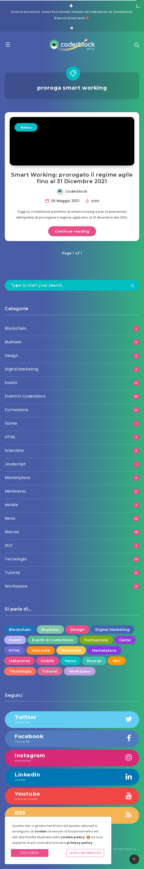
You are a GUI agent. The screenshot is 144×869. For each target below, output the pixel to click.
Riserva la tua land (69, 18)
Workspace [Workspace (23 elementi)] (80, 671)
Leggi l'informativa (85, 853)
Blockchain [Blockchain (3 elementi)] (20, 629)
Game (11, 423)
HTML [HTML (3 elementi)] (14, 650)
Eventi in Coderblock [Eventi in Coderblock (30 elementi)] (52, 640)
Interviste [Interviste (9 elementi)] (40, 650)
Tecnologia (16, 559)
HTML (10, 437)
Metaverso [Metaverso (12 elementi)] (19, 660)
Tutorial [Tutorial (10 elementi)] (50, 671)
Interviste (14, 450)
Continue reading (72, 231)
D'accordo (29, 853)
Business (13, 342)
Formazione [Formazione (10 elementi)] (96, 640)
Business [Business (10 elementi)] (50, 629)
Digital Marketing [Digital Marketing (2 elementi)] (112, 629)
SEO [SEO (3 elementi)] (117, 660)
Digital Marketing (21, 369)
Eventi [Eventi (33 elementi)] (15, 640)
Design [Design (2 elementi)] (77, 629)
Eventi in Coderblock (25, 396)
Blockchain (15, 328)
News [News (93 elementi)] (70, 660)
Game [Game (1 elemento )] (125, 640)
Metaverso (15, 491)
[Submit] (132, 286)
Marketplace (17, 477)
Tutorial (12, 572)
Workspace (16, 586)
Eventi (11, 382)
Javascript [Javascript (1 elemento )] (71, 650)
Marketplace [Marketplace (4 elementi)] (104, 650)
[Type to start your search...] (72, 285)
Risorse (12, 532)
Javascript (15, 464)
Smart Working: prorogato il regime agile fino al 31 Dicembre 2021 (72, 178)
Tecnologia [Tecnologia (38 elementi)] (20, 671)
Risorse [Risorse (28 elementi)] (94, 660)
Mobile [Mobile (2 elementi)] (47, 660)
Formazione (16, 410)
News (26, 127)
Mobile (11, 505)
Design (11, 355)
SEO (9, 545)
